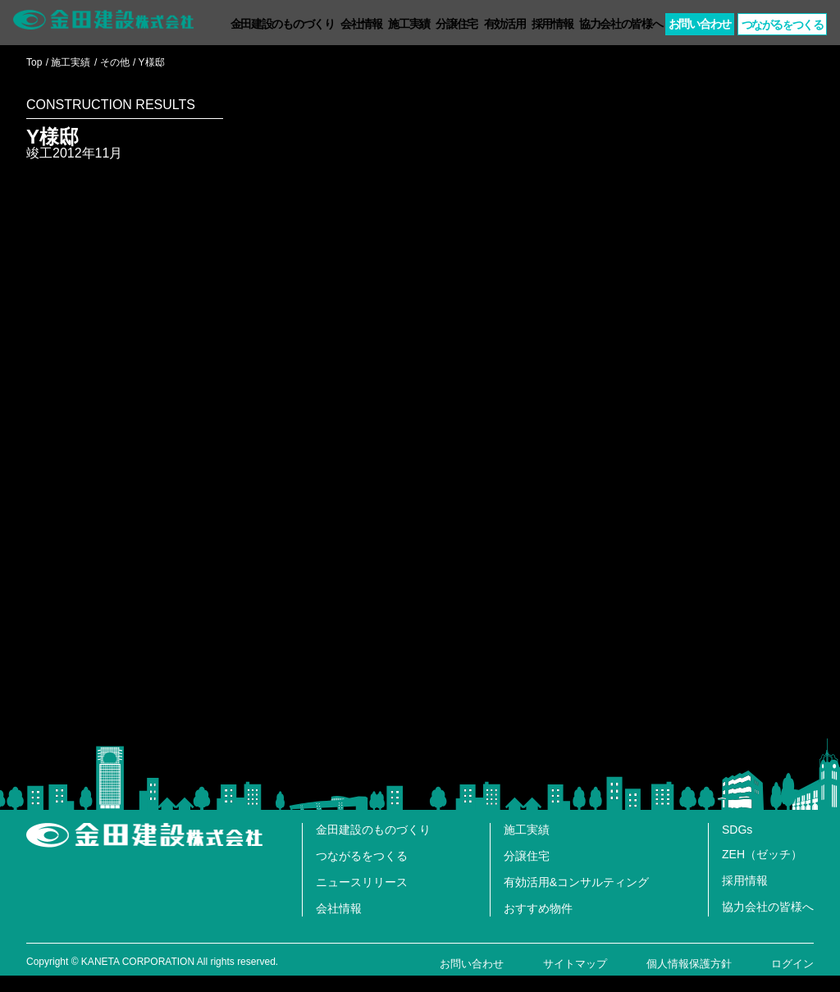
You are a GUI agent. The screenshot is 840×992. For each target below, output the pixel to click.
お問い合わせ (700, 23)
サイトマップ (575, 964)
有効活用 (505, 23)
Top (34, 62)
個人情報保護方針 (689, 964)
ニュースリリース (362, 882)
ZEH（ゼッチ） (762, 854)
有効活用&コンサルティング (576, 882)
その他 (115, 62)
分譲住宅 (456, 23)
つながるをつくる (362, 855)
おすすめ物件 (538, 908)
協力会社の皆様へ (621, 23)
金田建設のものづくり (283, 23)
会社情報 (361, 23)
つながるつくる (783, 24)
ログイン (792, 964)
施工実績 (409, 23)
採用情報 (552, 23)
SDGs (737, 829)
